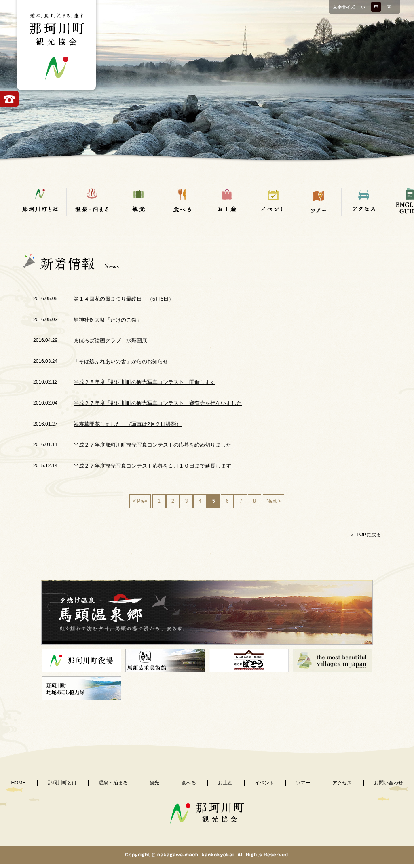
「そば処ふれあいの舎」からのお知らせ (121, 361)
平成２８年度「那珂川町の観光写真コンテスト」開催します (144, 382)
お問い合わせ (388, 783)
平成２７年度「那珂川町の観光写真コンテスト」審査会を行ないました (158, 403)
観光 (154, 783)
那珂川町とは (62, 783)
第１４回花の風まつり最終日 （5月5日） (124, 299)
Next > (273, 501)
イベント (264, 783)
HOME (18, 783)
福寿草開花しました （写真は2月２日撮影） (128, 424)
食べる (189, 783)
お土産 (225, 783)
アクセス (342, 783)
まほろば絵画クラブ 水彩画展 (110, 340)
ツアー (303, 783)
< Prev (140, 501)
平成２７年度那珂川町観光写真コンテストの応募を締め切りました (152, 445)
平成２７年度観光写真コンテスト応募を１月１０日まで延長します (152, 466)
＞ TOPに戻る (365, 534)
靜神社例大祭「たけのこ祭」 (108, 320)
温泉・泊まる (113, 783)
